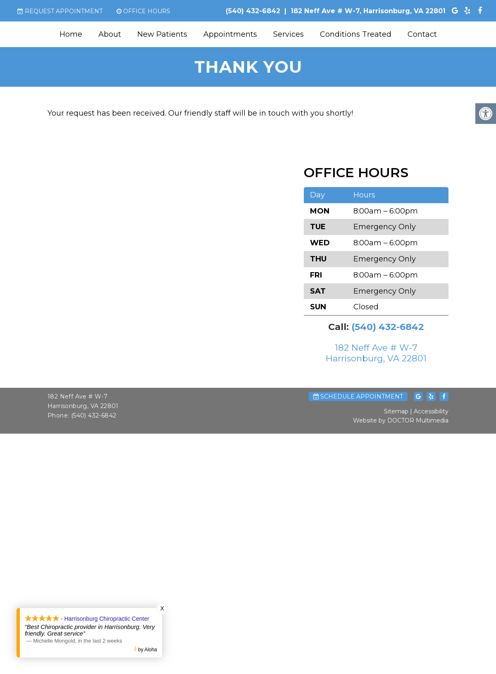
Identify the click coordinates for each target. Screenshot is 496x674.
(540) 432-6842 (253, 11)
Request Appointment (60, 11)
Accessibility (431, 411)
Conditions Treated (355, 34)
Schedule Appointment (358, 396)
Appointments (230, 34)
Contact (422, 34)
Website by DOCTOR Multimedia (400, 420)
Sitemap (396, 411)
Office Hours (143, 11)
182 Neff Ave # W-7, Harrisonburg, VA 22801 (368, 11)
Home (71, 34)
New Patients (162, 34)
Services (288, 34)
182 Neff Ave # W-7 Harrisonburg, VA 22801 (376, 352)
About (109, 34)
